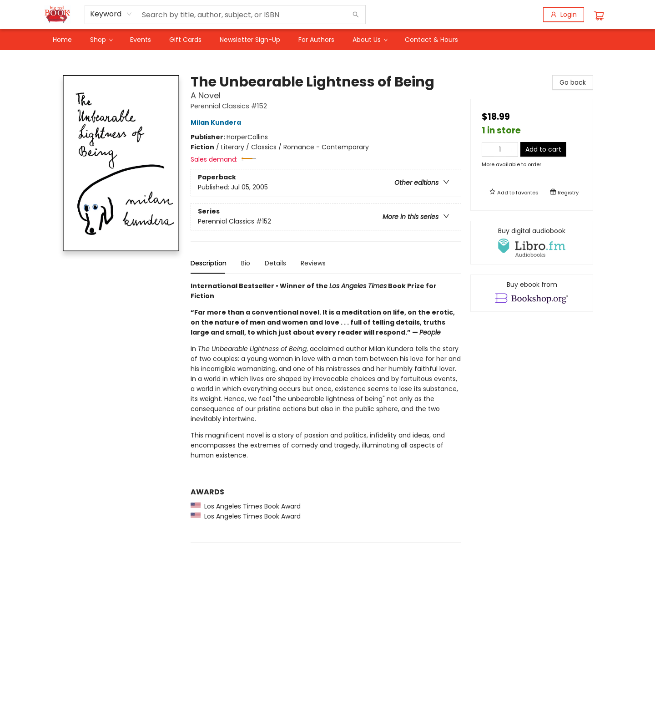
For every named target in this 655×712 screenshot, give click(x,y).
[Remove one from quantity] (488, 149)
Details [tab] (275, 263)
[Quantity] (500, 149)
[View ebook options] (531, 293)
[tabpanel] (326, 412)
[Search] (356, 14)
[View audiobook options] (531, 242)
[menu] (327, 39)
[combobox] (111, 14)
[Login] (563, 14)
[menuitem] (62, 39)
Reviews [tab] (313, 263)
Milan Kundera (217, 122)
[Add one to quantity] (512, 149)
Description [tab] (209, 263)
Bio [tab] (245, 263)
